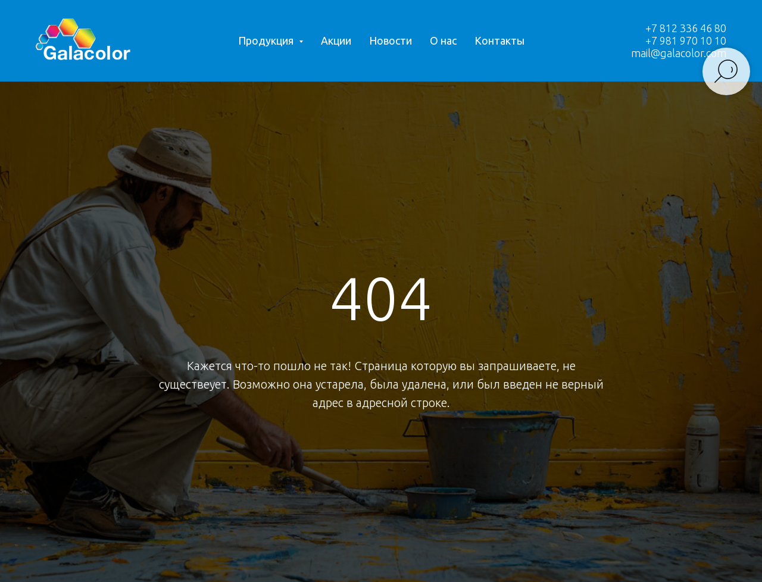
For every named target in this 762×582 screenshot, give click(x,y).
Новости (390, 40)
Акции (336, 40)
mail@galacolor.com (678, 53)
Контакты (499, 40)
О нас (443, 40)
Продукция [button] (267, 40)
